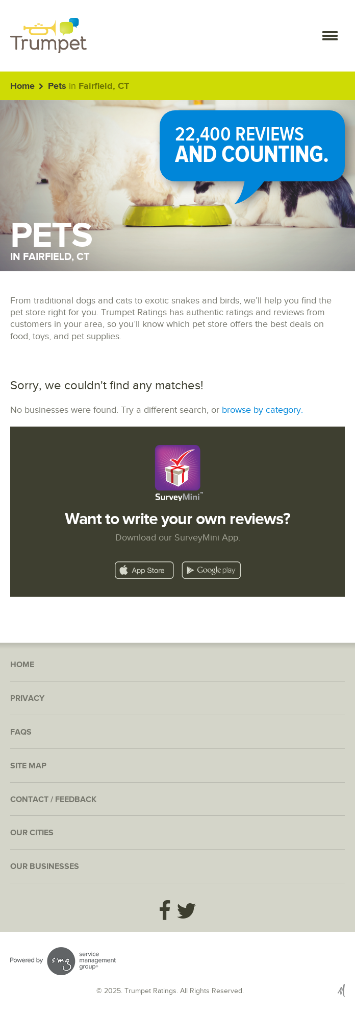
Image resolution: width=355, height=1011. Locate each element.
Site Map (28, 766)
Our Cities (32, 833)
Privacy (27, 698)
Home (22, 86)
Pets (57, 86)
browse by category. (262, 410)
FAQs (21, 732)
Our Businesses (44, 867)
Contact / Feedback (53, 800)
